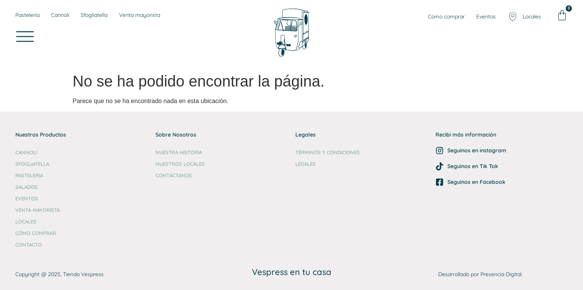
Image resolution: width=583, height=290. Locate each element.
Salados (26, 187)
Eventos (26, 198)
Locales (25, 221)
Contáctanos (174, 175)
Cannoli (26, 152)
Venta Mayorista (37, 210)
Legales (305, 164)
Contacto (28, 245)
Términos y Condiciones (327, 152)
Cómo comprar (35, 233)
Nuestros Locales (180, 164)
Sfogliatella (32, 164)
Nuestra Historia (179, 152)
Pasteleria (29, 175)
